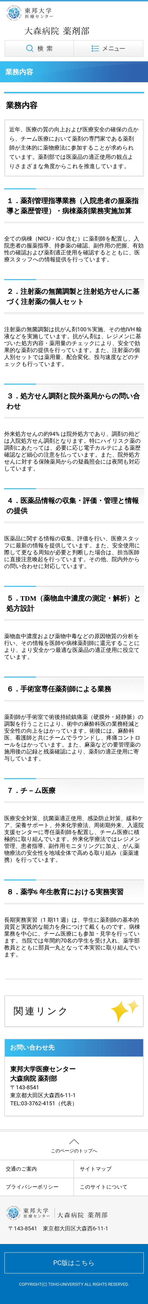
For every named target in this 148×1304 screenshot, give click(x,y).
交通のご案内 (21, 1169)
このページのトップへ (74, 1150)
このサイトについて (104, 1187)
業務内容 (19, 72)
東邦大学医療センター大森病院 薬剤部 (65, 20)
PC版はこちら (74, 1263)
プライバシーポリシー (32, 1187)
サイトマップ (96, 1169)
